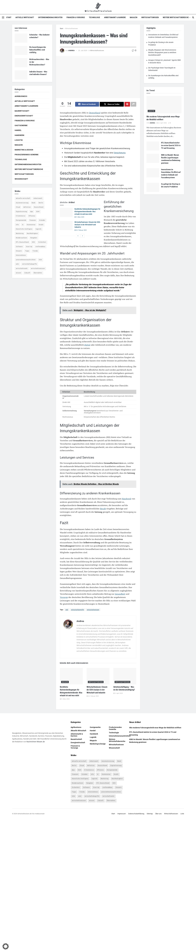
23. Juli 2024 (82, 50)
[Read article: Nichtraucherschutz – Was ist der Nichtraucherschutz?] (21, 62)
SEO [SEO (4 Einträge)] (33, 242)
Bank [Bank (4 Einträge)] (33, 203)
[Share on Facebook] (87, 104)
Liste (182, 814)
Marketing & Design (24, 150)
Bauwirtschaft (22, 111)
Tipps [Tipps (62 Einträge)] (27, 251)
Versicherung (119, 153)
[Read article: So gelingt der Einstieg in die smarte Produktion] (152, 187)
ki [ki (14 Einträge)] (23, 225)
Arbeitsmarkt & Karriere (115, 17)
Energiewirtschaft (24, 116)
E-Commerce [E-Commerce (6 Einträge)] (20, 216)
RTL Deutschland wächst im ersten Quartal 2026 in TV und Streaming (170, 145)
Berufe (103, 508)
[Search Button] (193, 17)
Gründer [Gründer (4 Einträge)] (42, 220)
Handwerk (126, 498)
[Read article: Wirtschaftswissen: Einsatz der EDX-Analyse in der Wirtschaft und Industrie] (66, 225)
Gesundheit (120, 594)
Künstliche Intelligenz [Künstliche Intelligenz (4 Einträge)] (24, 229)
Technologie (94, 17)
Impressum (121, 814)
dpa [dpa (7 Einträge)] (31, 211)
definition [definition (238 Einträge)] (27, 207)
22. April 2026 (162, 123)
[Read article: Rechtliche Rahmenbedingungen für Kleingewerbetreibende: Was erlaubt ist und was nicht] (66, 212)
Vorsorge (64, 597)
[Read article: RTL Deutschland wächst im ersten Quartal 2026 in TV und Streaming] (152, 146)
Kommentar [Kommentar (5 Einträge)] (31, 225)
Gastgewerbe (21, 125)
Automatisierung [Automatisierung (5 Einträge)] (22, 203)
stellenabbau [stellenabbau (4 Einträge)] (40, 246)
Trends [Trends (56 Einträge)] (35, 251)
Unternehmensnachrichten (50, 17)
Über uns (158, 814)
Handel (18, 130)
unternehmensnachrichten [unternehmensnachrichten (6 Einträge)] (26, 260)
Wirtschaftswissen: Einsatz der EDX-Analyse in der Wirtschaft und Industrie (87, 224)
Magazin (133, 17)
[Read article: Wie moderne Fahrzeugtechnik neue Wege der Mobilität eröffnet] (163, 104)
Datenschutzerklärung (136, 814)
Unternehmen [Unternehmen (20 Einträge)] (21, 255)
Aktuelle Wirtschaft (24, 17)
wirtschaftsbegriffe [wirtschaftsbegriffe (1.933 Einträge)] (29, 264)
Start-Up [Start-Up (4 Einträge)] (29, 246)
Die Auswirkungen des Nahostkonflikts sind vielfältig (37, 50)
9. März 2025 (79, 217)
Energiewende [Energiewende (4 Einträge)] (21, 220)
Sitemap (150, 814)
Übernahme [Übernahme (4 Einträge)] (38, 273)
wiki (66, 610)
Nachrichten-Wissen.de (35, 742)
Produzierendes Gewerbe (26, 155)
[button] (5, 946)
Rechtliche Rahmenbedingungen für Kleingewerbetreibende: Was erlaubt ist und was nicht (87, 211)
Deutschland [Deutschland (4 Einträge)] (38, 207)
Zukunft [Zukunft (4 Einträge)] (27, 273)
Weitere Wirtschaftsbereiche (176, 17)
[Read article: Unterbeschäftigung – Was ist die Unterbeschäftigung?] (124, 676)
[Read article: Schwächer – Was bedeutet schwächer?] (21, 38)
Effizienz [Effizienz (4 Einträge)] (32, 216)
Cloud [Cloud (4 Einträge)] (18, 207)
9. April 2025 (118, 693)
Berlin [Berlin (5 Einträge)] (41, 203)
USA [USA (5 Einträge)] (40, 260)
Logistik (19, 140)
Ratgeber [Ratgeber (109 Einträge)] (33, 238)
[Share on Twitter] (112, 104)
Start (8, 17)
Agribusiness (21, 96)
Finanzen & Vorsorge (75, 17)
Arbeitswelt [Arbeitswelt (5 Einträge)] (38, 198)
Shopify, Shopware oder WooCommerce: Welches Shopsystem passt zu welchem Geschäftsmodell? (162, 52)
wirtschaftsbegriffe (77, 610)
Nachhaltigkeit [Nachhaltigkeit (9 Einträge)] (32, 233)
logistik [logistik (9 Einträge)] (38, 229)
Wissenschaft (21, 179)
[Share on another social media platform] (133, 104)
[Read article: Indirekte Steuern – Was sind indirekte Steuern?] (21, 75)
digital (87, 345)
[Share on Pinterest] (127, 104)
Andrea (71, 50)
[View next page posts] (82, 236)
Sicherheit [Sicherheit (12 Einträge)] (42, 242)
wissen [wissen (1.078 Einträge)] (18, 273)
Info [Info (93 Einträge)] (17, 225)
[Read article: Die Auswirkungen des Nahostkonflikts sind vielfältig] (21, 50)
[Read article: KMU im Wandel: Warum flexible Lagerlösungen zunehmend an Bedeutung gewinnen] (152, 158)
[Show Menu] (3, 17)
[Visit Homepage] (98, 7)
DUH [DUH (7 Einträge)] (37, 211)
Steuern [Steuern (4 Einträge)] (19, 251)
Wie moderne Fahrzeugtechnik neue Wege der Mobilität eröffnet (155, 728)
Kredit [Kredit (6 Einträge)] (41, 225)
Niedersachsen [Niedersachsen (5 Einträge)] (21, 238)
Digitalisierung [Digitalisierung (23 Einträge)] (21, 211)
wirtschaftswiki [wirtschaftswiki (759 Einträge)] (22, 268)
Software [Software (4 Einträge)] (19, 246)
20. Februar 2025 (81, 230)
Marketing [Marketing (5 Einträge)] (20, 233)
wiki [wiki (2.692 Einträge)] (17, 264)
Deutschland (94, 112)
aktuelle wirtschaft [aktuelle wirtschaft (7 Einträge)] (23, 198)
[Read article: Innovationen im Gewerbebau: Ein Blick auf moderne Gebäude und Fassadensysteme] (152, 172)
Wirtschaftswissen (150, 17)
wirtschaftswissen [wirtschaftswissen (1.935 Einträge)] (38, 268)
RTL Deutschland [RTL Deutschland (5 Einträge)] (22, 242)
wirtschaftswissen (93, 610)
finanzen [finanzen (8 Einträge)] (33, 220)
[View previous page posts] (78, 236)
